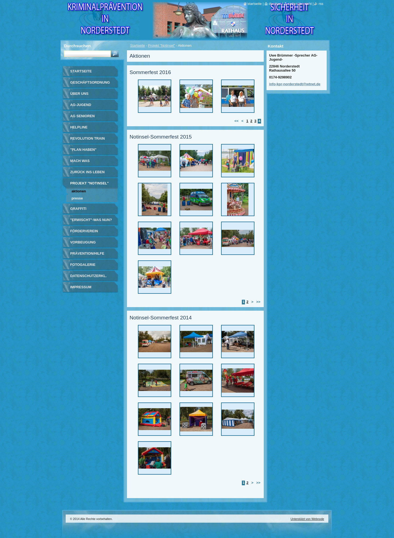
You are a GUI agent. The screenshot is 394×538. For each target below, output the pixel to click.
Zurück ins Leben (87, 172)
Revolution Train (87, 138)
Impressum (81, 287)
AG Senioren (82, 116)
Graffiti (78, 209)
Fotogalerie (82, 265)
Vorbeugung (83, 242)
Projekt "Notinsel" (161, 45)
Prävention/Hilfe (87, 253)
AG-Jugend (80, 105)
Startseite (137, 45)
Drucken (275, 4)
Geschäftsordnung (90, 82)
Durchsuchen (77, 45)
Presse (77, 198)
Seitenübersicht (300, 4)
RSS (320, 4)
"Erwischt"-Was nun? (91, 220)
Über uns (79, 94)
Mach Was (80, 161)
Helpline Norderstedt (83, 129)
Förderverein (84, 231)
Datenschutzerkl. (88, 276)
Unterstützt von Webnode (307, 519)
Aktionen (79, 191)
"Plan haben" (83, 150)
